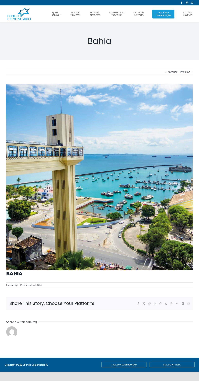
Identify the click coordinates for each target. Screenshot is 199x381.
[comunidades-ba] (99, 177)
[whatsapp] (192, 3)
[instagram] (187, 3)
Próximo (185, 72)
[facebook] (181, 3)
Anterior (172, 72)
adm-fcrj (14, 285)
